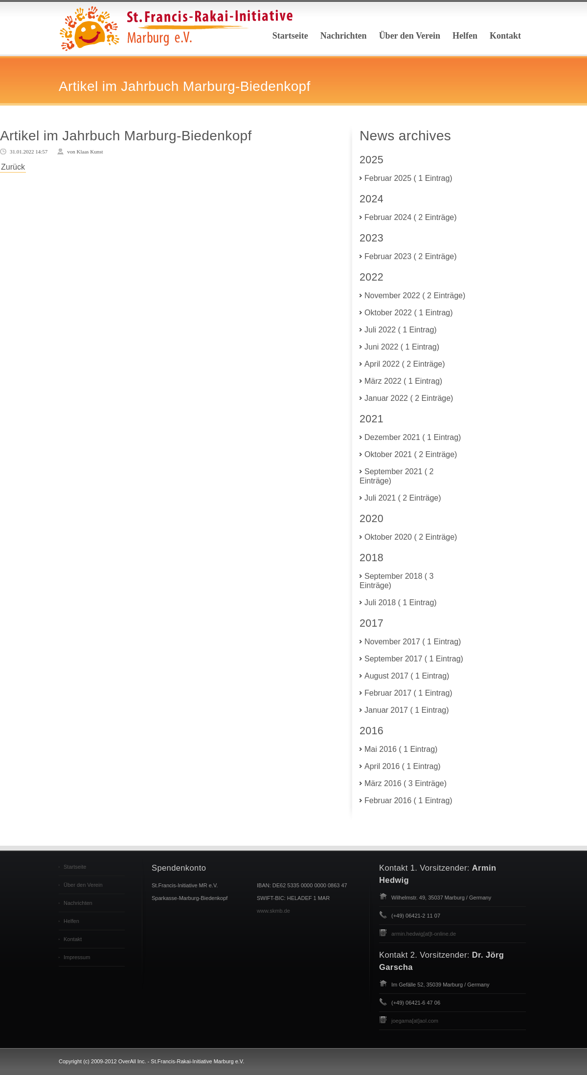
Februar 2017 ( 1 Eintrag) (408, 693)
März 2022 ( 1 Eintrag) (403, 381)
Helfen (464, 36)
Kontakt (505, 36)
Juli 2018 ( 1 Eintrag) (400, 602)
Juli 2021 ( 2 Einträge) (402, 498)
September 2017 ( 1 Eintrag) (413, 659)
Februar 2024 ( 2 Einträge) (410, 217)
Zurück (13, 167)
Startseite (290, 36)
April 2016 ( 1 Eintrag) (402, 766)
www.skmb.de (273, 911)
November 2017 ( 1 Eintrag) (412, 641)
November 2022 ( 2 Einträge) (414, 295)
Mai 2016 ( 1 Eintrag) (400, 749)
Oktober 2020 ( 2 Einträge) (410, 537)
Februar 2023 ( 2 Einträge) (410, 256)
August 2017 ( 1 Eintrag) (406, 676)
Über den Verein (409, 36)
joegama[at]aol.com (414, 1021)
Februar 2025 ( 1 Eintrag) (408, 178)
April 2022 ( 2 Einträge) (404, 364)
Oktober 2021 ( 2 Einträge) (410, 454)
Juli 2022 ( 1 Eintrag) (400, 330)
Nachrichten (343, 36)
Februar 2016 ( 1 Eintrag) (408, 800)
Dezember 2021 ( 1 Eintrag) (412, 437)
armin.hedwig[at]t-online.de (423, 934)
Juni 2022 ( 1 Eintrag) (401, 347)
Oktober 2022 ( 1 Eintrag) (408, 312)
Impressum (77, 957)
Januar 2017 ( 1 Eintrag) (406, 710)
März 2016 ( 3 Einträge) (405, 783)
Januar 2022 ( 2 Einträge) (408, 398)
